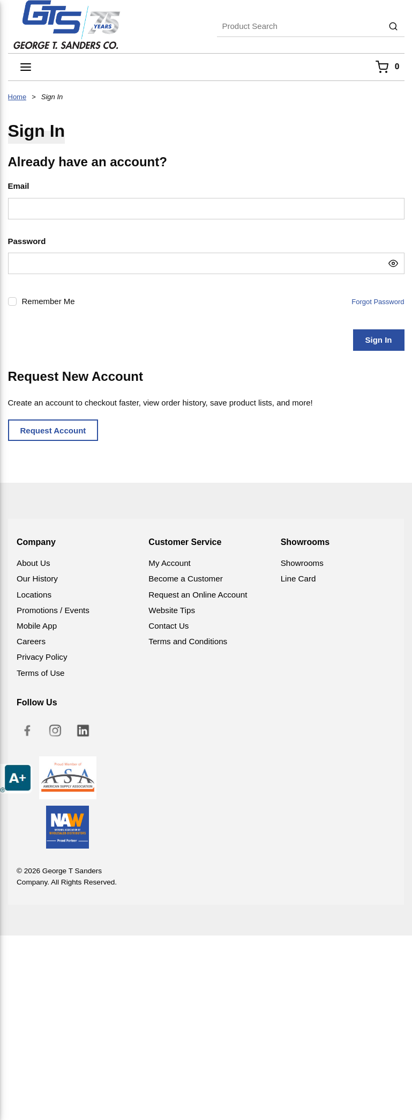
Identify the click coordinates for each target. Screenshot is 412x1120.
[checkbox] (12, 301)
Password (27, 241)
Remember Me (48, 301)
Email (18, 185)
